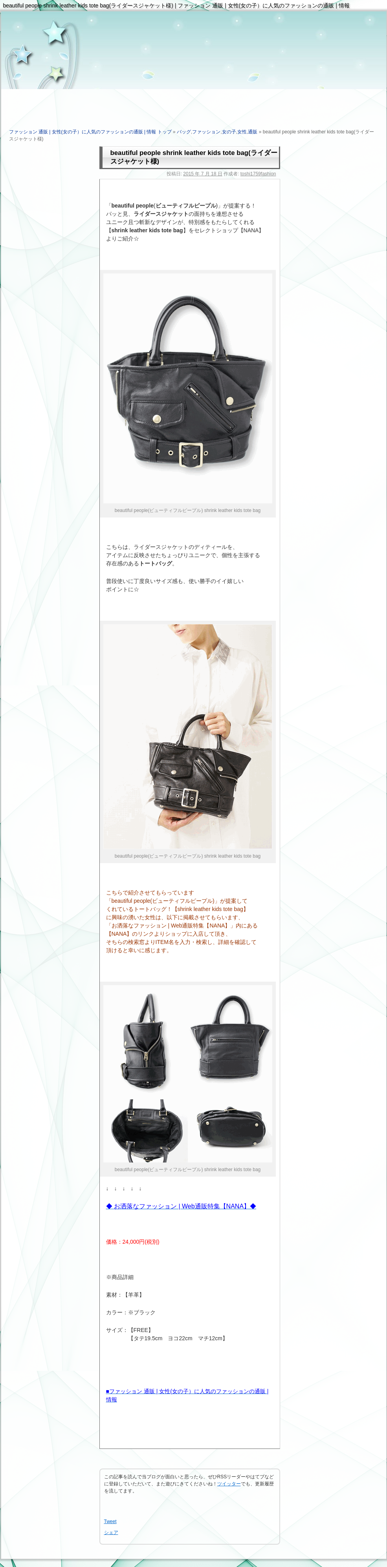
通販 (252, 132)
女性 (242, 132)
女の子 (229, 132)
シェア (111, 1532)
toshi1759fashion (258, 174)
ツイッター (229, 1484)
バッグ (184, 132)
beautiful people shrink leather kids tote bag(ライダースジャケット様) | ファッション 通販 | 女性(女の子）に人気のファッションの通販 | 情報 (176, 5)
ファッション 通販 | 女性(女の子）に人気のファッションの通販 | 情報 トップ (90, 132)
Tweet (110, 1521)
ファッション (206, 132)
